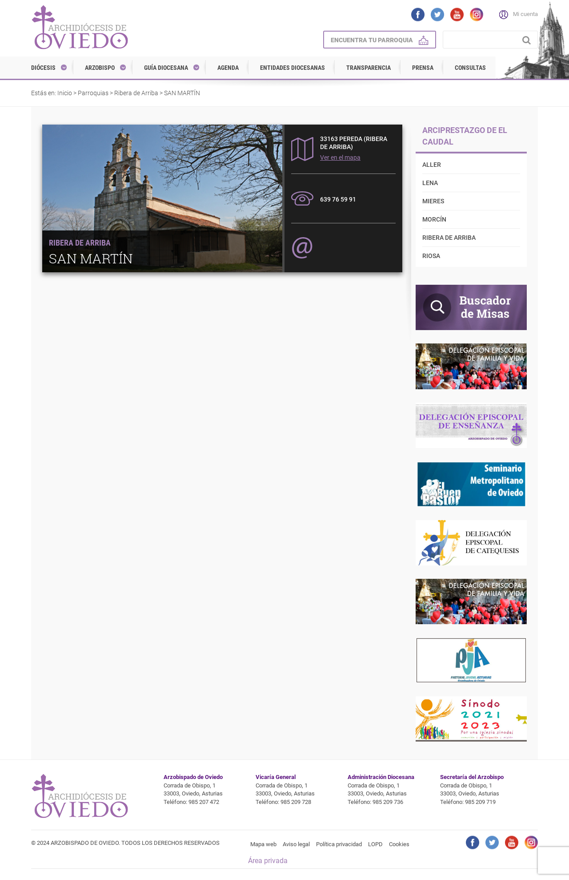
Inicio (64, 93)
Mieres (433, 201)
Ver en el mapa (340, 157)
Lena (430, 182)
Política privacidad (339, 844)
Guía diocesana (166, 67)
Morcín (434, 219)
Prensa (422, 67)
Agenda (228, 67)
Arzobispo (100, 67)
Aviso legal (296, 844)
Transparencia (368, 67)
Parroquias (93, 93)
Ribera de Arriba (136, 93)
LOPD (375, 844)
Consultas (470, 67)
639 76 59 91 (338, 199)
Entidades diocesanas (292, 67)
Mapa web (263, 844)
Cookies (399, 844)
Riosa (431, 255)
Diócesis (43, 67)
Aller (431, 164)
